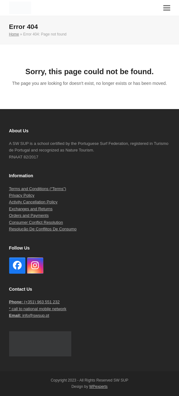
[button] (166, 8)
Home (14, 34)
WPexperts (98, 386)
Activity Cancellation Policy (33, 202)
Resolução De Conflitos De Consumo (43, 229)
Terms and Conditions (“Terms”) (37, 188)
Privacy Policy (22, 195)
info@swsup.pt (29, 315)
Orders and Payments (29, 215)
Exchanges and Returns (31, 208)
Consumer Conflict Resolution (36, 222)
